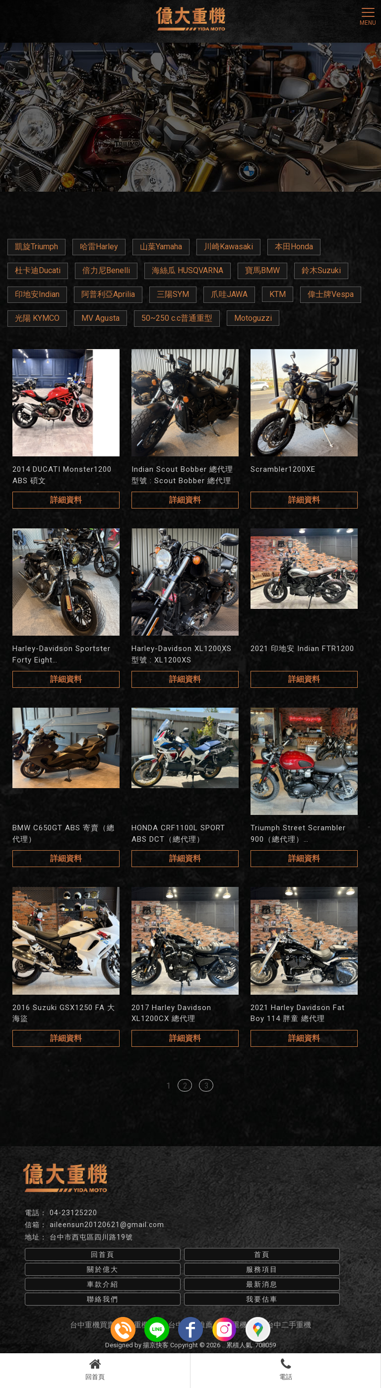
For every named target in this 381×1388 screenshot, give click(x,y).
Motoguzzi (253, 318)
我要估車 (262, 1299)
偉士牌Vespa (331, 294)
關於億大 (103, 1269)
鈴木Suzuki (321, 270)
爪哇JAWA (229, 294)
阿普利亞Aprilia (108, 294)
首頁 (262, 1254)
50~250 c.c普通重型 (176, 318)
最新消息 (262, 1284)
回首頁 (95, 1369)
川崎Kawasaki (228, 246)
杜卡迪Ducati (38, 270)
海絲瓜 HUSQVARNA (187, 270)
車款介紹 (103, 1284)
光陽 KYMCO (37, 318)
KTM (277, 294)
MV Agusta (100, 318)
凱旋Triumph (36, 246)
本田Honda (294, 246)
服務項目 (262, 1269)
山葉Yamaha (161, 246)
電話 (285, 1369)
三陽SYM (173, 294)
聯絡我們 (103, 1299)
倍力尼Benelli (106, 270)
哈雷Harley (99, 246)
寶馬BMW (262, 270)
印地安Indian (37, 294)
